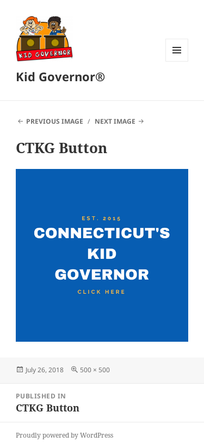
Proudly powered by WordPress (64, 435)
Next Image (115, 121)
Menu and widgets (177, 61)
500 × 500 (95, 369)
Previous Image (54, 121)
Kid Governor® (60, 76)
